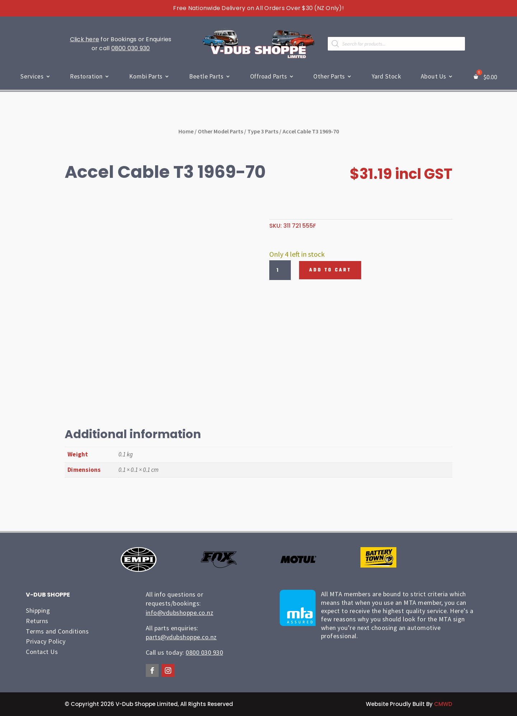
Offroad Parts (268, 76)
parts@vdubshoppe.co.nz (181, 637)
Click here (84, 39)
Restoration (86, 76)
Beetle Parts (206, 76)
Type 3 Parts (262, 130)
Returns (37, 621)
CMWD (443, 704)
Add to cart (330, 270)
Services (31, 76)
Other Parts (329, 76)
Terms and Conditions (57, 631)
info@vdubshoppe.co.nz (180, 612)
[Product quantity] (280, 270)
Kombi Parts (146, 76)
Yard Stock (386, 76)
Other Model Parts (220, 130)
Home (186, 130)
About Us (433, 76)
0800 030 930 (130, 48)
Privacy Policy (45, 641)
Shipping (38, 610)
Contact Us (42, 652)
